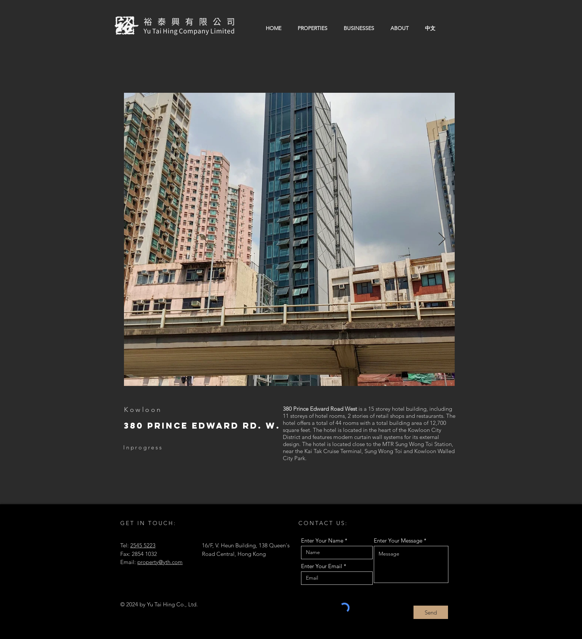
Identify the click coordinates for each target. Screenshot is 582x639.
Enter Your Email (321, 566)
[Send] (430, 612)
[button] (313, 28)
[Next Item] (442, 239)
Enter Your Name (322, 540)
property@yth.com (160, 562)
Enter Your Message (398, 540)
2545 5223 (143, 545)
